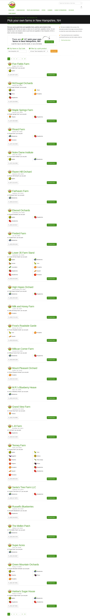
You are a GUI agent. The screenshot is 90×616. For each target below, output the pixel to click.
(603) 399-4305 (13, 298)
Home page (11, 10)
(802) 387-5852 (13, 606)
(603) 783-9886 (13, 417)
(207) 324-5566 (13, 144)
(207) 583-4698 (13, 120)
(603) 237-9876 (13, 498)
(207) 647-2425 (13, 74)
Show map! (49, 41)
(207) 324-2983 (13, 163)
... (19, 58)
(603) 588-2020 (13, 478)
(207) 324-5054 (13, 101)
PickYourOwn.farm (65, 40)
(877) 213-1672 (13, 182)
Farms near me (20, 10)
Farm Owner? (12, 13)
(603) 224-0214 (13, 201)
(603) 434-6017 (13, 225)
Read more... (52, 74)
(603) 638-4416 (13, 340)
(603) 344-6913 (13, 517)
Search (54, 51)
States (43, 10)
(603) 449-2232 (13, 398)
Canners (50, 10)
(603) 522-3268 (13, 436)
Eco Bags (71, 10)
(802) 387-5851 (13, 582)
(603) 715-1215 (13, 317)
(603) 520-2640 (13, 278)
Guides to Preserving (60, 10)
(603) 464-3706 (13, 536)
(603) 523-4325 (13, 379)
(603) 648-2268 (13, 359)
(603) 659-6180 (13, 244)
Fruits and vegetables (33, 10)
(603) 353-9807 (13, 556)
